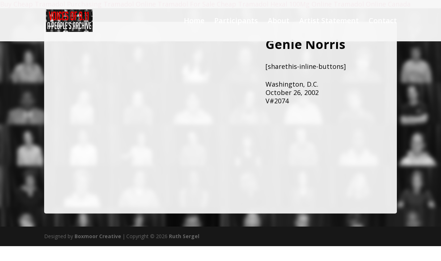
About (278, 21)
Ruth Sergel (184, 236)
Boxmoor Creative (98, 236)
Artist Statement (329, 21)
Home (194, 21)
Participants (236, 21)
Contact (383, 21)
